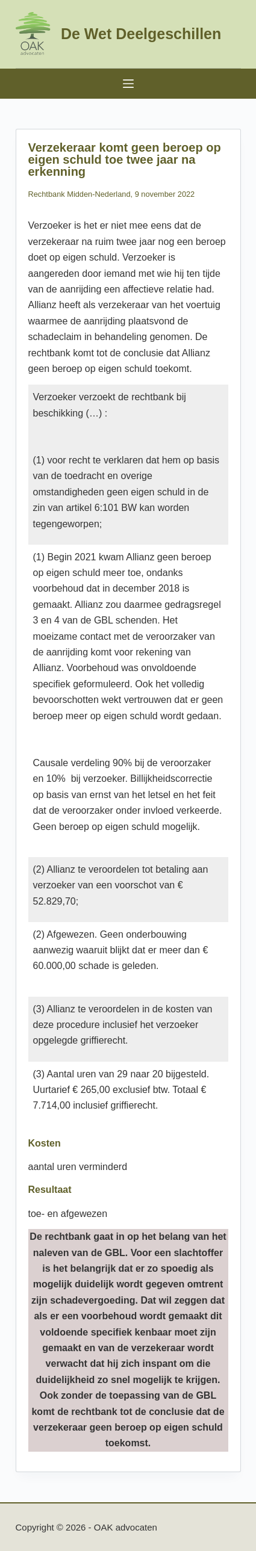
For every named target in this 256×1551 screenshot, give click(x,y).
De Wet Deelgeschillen (141, 33)
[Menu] (128, 83)
